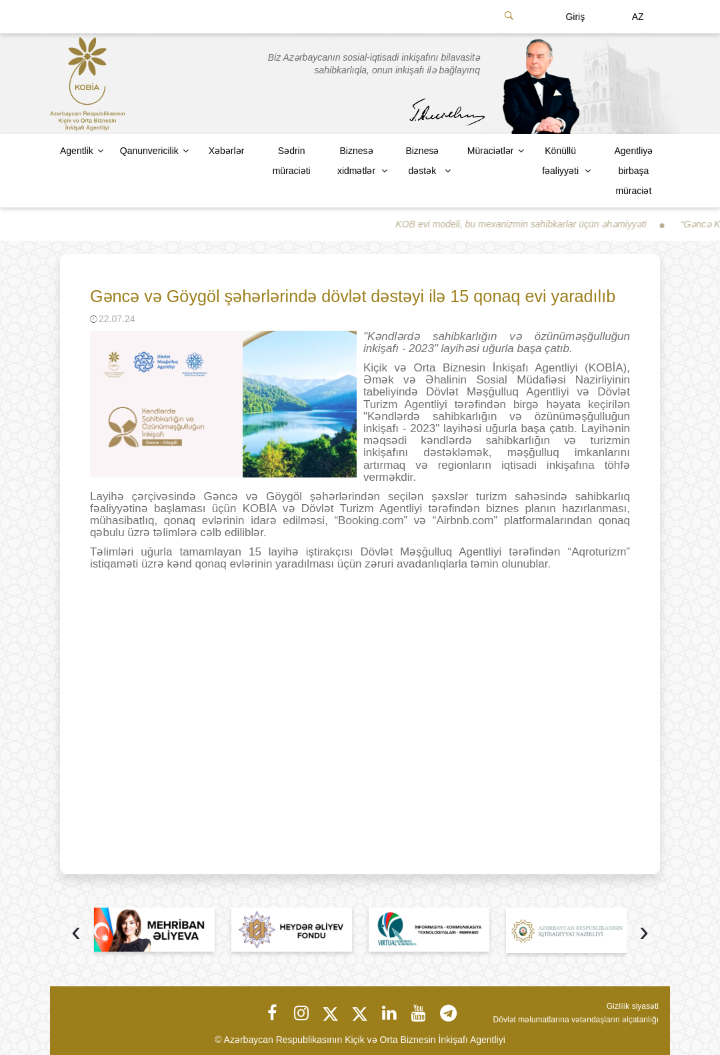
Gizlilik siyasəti (633, 1006)
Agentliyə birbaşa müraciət (633, 170)
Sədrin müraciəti (292, 160)
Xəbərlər (227, 150)
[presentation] (76, 933)
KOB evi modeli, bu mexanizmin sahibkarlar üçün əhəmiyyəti (528, 224)
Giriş (575, 16)
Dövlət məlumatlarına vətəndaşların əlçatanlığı (576, 1019)
